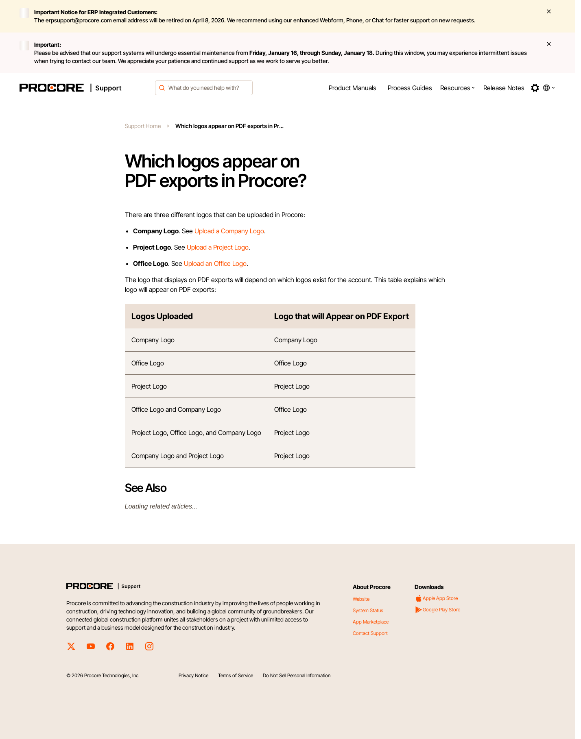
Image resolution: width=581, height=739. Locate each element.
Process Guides (410, 88)
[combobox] (204, 87)
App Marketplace (371, 622)
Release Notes (503, 88)
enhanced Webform (318, 20)
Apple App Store (436, 598)
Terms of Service (235, 675)
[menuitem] (352, 88)
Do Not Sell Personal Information (296, 675)
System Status (368, 610)
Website (361, 599)
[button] (457, 88)
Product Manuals (352, 88)
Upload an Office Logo (215, 263)
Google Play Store (437, 610)
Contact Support (370, 633)
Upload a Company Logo (229, 231)
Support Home (143, 125)
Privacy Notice (193, 675)
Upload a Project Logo (218, 247)
